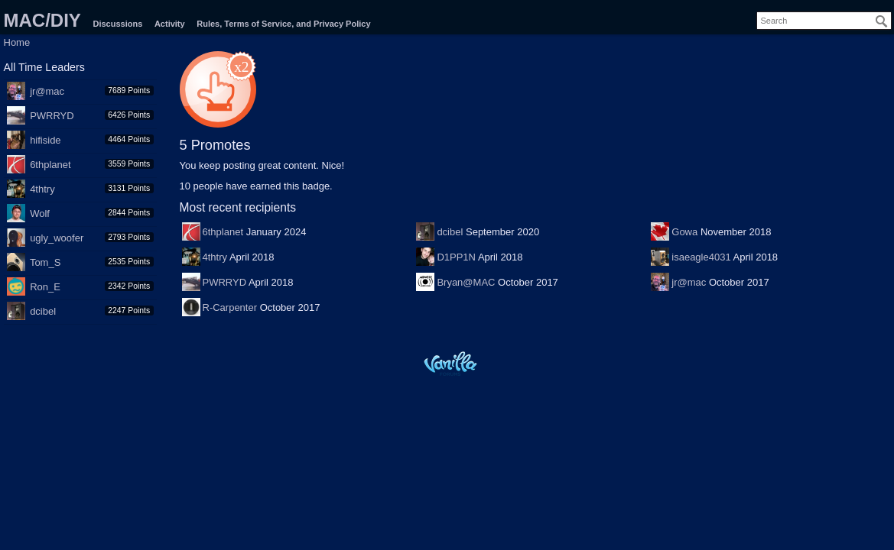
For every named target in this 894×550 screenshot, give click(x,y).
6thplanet (50, 164)
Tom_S (45, 262)
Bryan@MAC (466, 282)
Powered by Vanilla (450, 363)
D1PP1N (456, 257)
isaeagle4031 (700, 257)
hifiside (45, 140)
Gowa (684, 232)
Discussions (117, 23)
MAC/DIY (42, 20)
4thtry (42, 189)
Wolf (40, 213)
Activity (169, 23)
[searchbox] (824, 20)
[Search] (882, 21)
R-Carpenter (230, 307)
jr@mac (47, 91)
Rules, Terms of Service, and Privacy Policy (283, 23)
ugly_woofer (56, 238)
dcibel (43, 311)
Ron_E (45, 287)
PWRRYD (52, 115)
